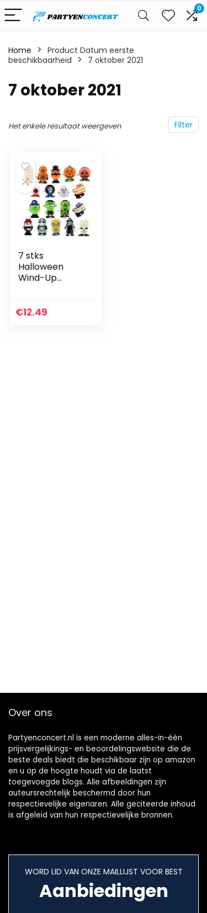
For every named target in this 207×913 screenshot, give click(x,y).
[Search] (143, 15)
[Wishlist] (168, 16)
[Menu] (13, 15)
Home (19, 50)
